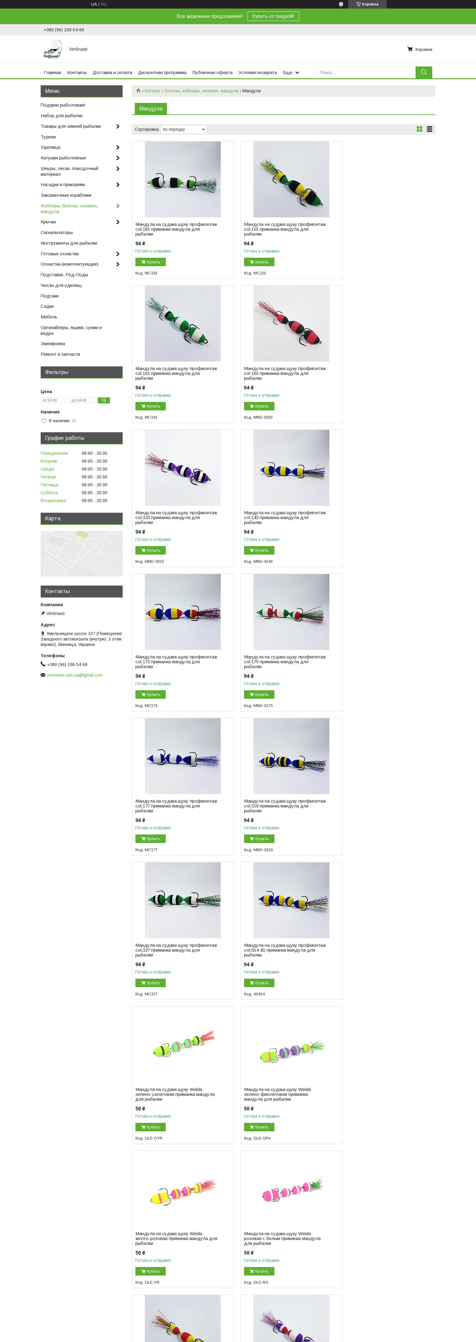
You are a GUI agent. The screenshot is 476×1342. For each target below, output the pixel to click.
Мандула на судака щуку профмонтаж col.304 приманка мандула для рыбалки (270, 1094)
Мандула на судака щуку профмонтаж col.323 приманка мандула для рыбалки (270, 373)
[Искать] (424, 72)
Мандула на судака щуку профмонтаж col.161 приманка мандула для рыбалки (374, 229)
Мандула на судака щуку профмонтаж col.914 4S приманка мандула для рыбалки (377, 661)
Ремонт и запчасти (60, 354)
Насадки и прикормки (63, 184)
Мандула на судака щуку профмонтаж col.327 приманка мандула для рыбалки (270, 661)
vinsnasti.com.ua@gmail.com (75, 675)
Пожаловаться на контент (218, 1321)
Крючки (48, 221)
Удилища (50, 147)
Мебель (49, 316)
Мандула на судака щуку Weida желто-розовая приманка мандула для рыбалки (378, 806)
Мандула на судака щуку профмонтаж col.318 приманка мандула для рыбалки (167, 661)
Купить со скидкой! (273, 16)
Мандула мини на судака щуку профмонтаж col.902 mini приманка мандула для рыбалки (378, 1094)
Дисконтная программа (162, 72)
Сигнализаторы (57, 232)
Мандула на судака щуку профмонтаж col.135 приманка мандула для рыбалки (167, 1094)
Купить (153, 262)
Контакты (77, 72)
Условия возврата (258, 72)
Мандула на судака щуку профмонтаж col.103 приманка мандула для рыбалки (270, 950)
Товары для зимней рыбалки (71, 126)
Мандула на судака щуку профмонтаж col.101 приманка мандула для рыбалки (270, 229)
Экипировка (53, 343)
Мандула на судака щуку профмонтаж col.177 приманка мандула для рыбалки (374, 517)
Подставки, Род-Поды (64, 274)
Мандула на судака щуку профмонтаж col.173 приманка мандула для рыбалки (167, 517)
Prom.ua (264, 1316)
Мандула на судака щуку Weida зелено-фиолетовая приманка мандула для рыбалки (272, 806)
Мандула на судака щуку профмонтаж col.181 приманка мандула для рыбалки (167, 229)
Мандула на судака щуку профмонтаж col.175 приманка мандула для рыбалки (270, 517)
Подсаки (50, 295)
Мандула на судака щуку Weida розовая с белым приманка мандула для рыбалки (173, 950)
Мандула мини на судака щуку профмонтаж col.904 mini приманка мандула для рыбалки (172, 1233)
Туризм (48, 136)
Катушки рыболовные (63, 157)
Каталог (153, 90)
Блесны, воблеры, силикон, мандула (201, 90)
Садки (47, 306)
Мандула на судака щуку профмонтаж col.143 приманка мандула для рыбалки (374, 373)
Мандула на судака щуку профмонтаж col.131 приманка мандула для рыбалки (374, 950)
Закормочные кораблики (66, 195)
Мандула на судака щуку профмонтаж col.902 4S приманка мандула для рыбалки (274, 1233)
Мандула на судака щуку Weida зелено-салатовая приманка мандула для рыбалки (168, 806)
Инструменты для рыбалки (69, 243)
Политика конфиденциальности (270, 1321)
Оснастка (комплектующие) (69, 264)
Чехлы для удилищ (61, 285)
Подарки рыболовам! (63, 104)
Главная (52, 72)
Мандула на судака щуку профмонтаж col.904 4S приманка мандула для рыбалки (377, 1233)
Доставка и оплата (112, 72)
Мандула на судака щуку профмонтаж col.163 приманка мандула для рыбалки (167, 373)
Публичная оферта (212, 72)
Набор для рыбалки (62, 115)
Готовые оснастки (60, 253)
